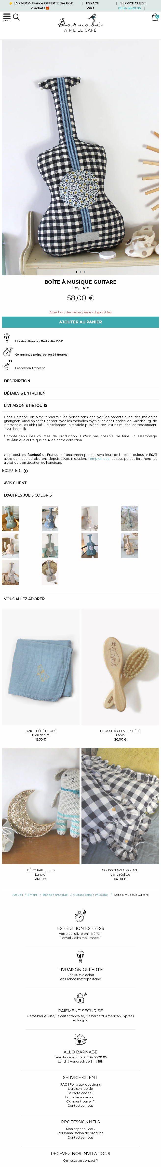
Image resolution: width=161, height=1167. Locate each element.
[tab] (80, 381)
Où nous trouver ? (80, 1101)
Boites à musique (55, 895)
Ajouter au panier (80, 322)
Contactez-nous (80, 1105)
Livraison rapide (80, 1088)
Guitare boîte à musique (90, 895)
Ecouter (15, 470)
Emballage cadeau (80, 1097)
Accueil (18, 895)
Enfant (32, 895)
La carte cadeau (80, 1093)
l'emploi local (99, 459)
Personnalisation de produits (80, 1133)
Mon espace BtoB (80, 1129)
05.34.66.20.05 (129, 8)
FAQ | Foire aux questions (80, 1084)
